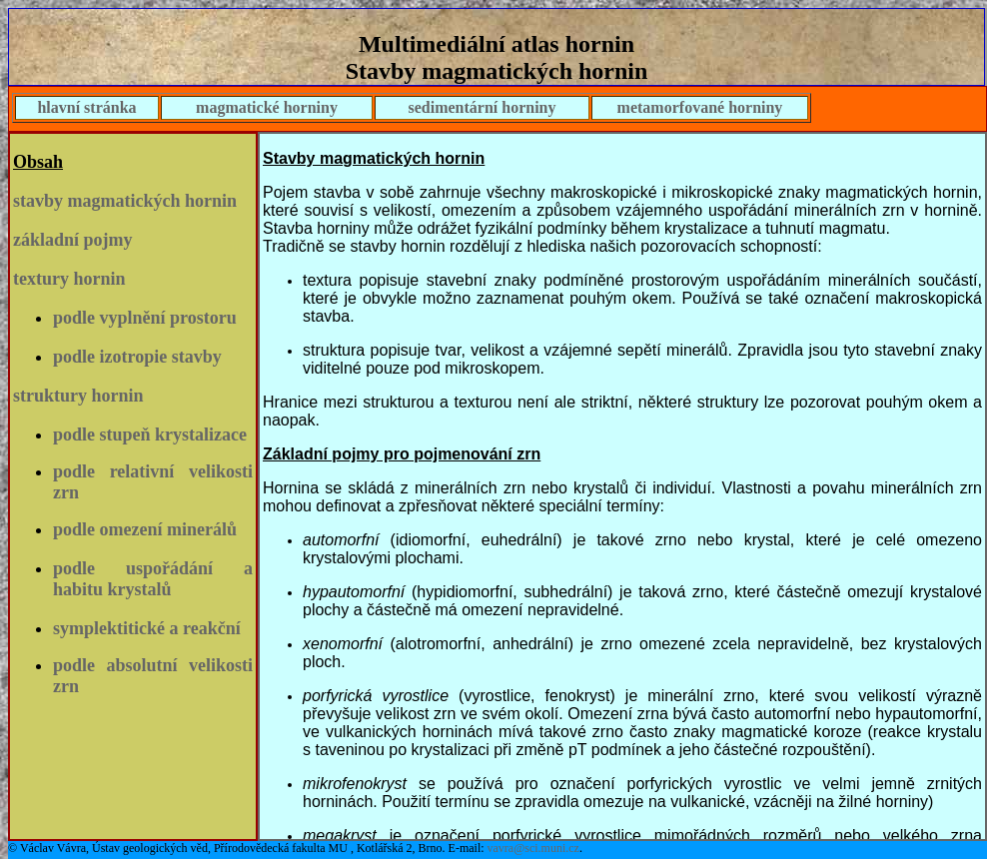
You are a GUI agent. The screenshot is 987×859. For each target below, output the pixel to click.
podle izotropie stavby (137, 357)
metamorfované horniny (700, 107)
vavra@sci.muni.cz (533, 848)
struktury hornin (78, 396)
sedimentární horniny (481, 107)
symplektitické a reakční (147, 628)
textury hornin (69, 279)
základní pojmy (73, 240)
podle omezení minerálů (145, 529)
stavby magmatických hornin (125, 201)
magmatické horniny (267, 107)
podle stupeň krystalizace (150, 434)
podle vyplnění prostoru (145, 318)
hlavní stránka (86, 107)
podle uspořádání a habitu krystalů (153, 578)
